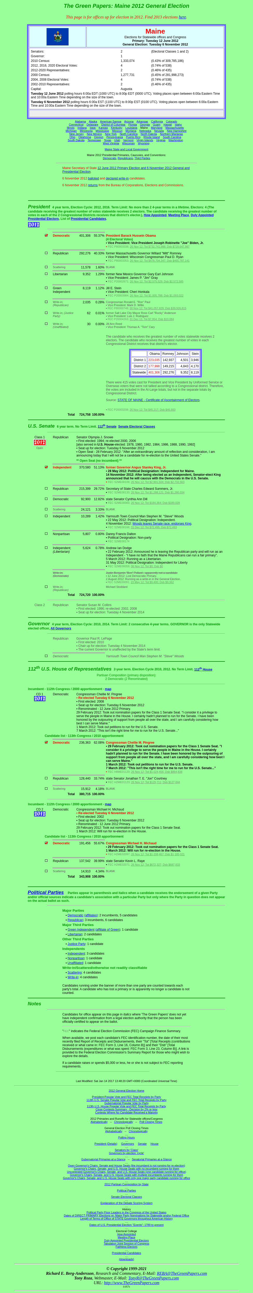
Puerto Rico (133, 137)
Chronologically (123, 1121)
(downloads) (126, 1259)
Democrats (109, 158)
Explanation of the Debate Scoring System (126, 1203)
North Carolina (129, 134)
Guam (157, 124)
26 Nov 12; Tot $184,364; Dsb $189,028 (155, 502)
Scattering (75, 972)
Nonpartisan (76, 958)
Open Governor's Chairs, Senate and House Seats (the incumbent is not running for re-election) (126, 1165)
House (154, 1143)
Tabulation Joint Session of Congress (126, 1243)
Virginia (160, 140)
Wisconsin (128, 143)
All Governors (61, 628)
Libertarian (75, 934)
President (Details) (106, 1143)
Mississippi (102, 130)
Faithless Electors (126, 1246)
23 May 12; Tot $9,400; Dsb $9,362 (152, 582)
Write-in (73, 977)
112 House (203, 669)
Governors (127, 1143)
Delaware (92, 124)
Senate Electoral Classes (136, 426)
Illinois (71, 127)
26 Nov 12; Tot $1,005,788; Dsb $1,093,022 (156, 295)
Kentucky (116, 127)
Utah (117, 140)
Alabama (80, 121)
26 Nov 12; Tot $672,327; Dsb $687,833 (155, 864)
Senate (142, 1143)
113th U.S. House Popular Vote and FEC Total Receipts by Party (126, 1106)
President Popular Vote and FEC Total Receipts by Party (126, 1096)
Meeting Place (178, 215)
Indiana (82, 127)
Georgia (145, 124)
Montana (130, 130)
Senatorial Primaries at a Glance (152, 1159)
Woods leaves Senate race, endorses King (161, 523)
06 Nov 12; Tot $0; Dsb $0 (147, 566)
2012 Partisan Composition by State (126, 1184)
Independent (76, 953)
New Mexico (94, 134)
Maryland (156, 127)
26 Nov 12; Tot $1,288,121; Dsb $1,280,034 (157, 492)
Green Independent (81, 929)
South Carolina (172, 137)
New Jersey (76, 134)
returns (93, 185)
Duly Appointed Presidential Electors (126, 1240)
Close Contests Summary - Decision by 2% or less (126, 1109)
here (182, 17)
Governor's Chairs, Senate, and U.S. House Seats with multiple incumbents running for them (126, 1174)
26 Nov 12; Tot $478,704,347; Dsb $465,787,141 (160, 260)
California (157, 121)
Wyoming (143, 143)
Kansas (103, 127)
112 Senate (107, 426)
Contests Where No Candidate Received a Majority (126, 1112)
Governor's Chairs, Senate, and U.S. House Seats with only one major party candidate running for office (126, 1178)
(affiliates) (91, 915)
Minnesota (86, 130)
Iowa (93, 127)
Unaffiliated (75, 963)
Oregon (98, 137)
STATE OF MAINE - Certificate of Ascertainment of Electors (159, 400)
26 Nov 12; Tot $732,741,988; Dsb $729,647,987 (160, 246)
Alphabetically (99, 1121)
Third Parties (142, 158)
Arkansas (142, 121)
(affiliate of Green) (107, 929)
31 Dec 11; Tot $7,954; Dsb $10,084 (152, 319)
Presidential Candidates (88, 219)
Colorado (171, 121)
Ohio (73, 137)
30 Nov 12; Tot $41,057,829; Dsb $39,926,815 (158, 308)
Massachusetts (174, 127)
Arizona (129, 121)
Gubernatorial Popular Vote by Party (126, 1103)
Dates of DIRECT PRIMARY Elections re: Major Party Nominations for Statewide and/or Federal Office (126, 1215)
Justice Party (76, 944)
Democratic (75, 915)
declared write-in (117, 178)
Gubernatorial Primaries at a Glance (103, 1159)
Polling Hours (126, 1137)
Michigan (71, 130)
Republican (75, 920)
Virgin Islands (145, 140)
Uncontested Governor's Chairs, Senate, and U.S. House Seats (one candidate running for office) (126, 1171)
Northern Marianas (171, 134)
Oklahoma (84, 137)
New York (111, 134)
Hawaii (167, 124)
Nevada (159, 130)
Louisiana (131, 127)
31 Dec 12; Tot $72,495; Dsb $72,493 (154, 527)
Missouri (117, 130)
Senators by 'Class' (126, 1150)
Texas (107, 140)
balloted (93, 178)
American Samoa (110, 121)
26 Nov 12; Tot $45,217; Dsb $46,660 (152, 409)
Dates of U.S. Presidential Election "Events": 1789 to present (126, 1224)
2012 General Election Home (126, 1090)
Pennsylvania (114, 137)
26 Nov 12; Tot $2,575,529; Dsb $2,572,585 (156, 281)
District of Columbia (113, 124)
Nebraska (145, 130)
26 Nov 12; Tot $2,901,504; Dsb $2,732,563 (157, 482)
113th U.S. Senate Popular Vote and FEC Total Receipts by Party (126, 1100)
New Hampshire (177, 130)
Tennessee (94, 140)
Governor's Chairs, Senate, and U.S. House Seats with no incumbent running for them (126, 1168)
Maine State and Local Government (126, 149)
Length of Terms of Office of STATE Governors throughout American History (126, 1218)
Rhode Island (151, 137)
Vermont (128, 140)
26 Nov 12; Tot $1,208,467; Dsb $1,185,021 (158, 854)
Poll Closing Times (150, 1121)
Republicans (125, 158)
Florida (132, 124)
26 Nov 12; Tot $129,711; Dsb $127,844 (155, 782)
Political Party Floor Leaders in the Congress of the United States (126, 1212)
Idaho (178, 124)
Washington (176, 140)
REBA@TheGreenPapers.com (182, 1273)
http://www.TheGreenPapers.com (131, 1283)
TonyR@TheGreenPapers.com (153, 1278)
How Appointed (155, 215)
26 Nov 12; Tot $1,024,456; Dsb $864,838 (156, 771)
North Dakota (149, 134)
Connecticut (76, 124)
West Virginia (111, 143)
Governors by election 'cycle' (126, 1153)
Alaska (93, 121)
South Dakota (76, 140)
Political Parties (46, 892)
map (108, 689)
